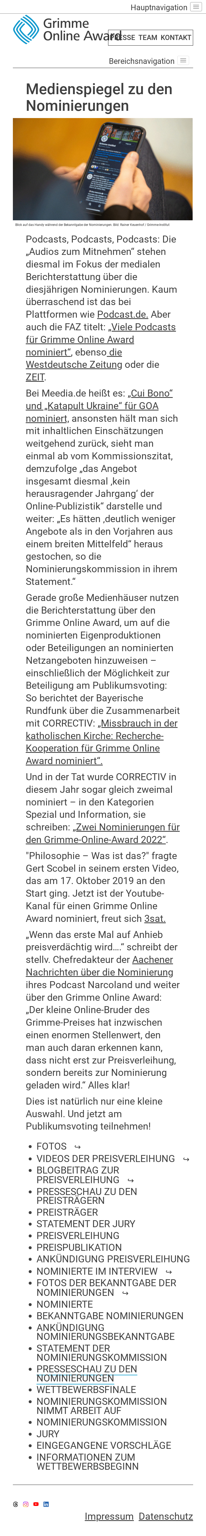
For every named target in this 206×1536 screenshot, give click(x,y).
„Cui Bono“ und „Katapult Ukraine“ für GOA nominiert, (99, 406)
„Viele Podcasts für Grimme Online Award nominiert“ (101, 339)
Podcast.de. (122, 314)
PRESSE (122, 38)
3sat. (155, 918)
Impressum (109, 1516)
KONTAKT (176, 38)
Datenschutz (166, 1516)
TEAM (147, 38)
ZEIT (35, 377)
